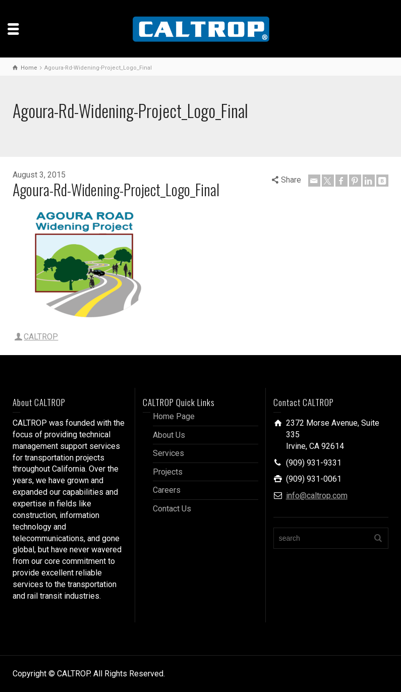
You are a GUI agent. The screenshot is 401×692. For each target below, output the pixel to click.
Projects (168, 472)
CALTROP (41, 336)
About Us (169, 435)
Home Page (174, 416)
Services (168, 453)
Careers (167, 490)
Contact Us (172, 508)
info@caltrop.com (317, 495)
